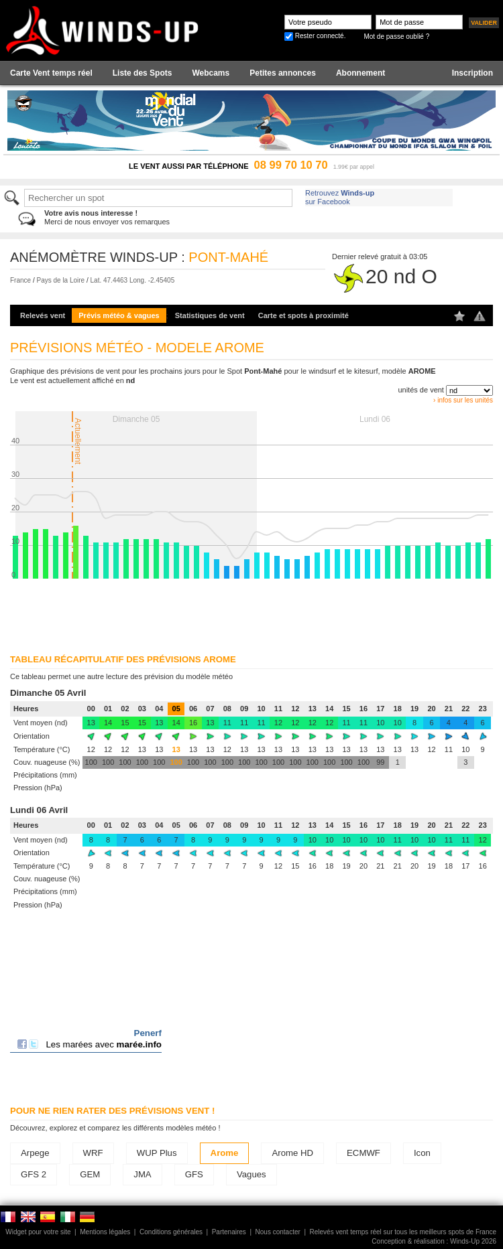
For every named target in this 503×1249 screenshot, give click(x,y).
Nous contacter (278, 1232)
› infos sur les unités (463, 400)
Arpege (35, 1153)
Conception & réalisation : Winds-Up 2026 (434, 1241)
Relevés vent (42, 315)
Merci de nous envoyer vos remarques (107, 217)
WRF (93, 1153)
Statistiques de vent (210, 315)
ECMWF (363, 1153)
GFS (194, 1174)
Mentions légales (105, 1232)
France (20, 280)
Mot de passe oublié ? (396, 36)
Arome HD (292, 1153)
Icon (422, 1153)
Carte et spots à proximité (303, 315)
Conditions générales (171, 1232)
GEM (90, 1174)
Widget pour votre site (37, 1232)
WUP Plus (157, 1153)
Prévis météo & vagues (118, 315)
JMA (142, 1174)
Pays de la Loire (60, 280)
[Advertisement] (173, 612)
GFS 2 (33, 1174)
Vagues (251, 1174)
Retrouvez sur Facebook (339, 197)
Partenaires (229, 1232)
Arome (225, 1153)
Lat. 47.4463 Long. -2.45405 (133, 280)
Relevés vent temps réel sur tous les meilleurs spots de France (403, 1232)
